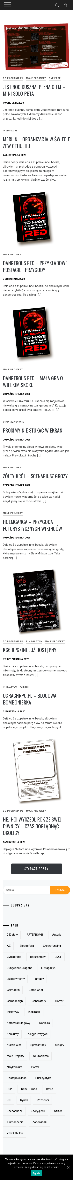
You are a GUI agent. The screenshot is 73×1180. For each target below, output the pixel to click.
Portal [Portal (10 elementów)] (35, 1067)
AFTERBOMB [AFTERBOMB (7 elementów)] (35, 934)
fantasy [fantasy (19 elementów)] (39, 979)
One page (55, 78)
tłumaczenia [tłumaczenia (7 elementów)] (15, 1122)
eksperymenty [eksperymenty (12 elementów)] (16, 979)
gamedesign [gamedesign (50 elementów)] (15, 1001)
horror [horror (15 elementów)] (59, 1001)
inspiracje (10, 130)
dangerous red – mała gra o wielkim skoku (33, 381)
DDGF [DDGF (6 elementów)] (58, 957)
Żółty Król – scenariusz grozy (35, 476)
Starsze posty (36, 868)
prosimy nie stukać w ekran (32, 430)
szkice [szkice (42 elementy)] (58, 1111)
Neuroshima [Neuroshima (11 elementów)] (41, 1056)
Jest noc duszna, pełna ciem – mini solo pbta (34, 90)
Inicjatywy (10, 687)
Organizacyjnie (13, 422)
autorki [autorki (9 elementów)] (56, 934)
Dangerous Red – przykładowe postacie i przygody (35, 266)
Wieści (24, 687)
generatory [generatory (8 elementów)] (39, 1001)
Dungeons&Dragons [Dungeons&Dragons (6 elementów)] (19, 968)
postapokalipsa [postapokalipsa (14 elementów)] (16, 1078)
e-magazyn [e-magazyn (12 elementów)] (48, 968)
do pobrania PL (13, 78)
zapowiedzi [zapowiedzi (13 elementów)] (39, 1122)
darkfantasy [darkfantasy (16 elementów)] (38, 957)
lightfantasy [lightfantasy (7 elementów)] (38, 1045)
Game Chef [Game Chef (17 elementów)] (36, 990)
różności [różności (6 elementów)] (43, 1100)
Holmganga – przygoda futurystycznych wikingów (32, 525)
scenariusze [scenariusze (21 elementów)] (15, 1111)
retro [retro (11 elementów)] (49, 1089)
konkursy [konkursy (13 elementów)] (13, 1034)
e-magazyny (34, 641)
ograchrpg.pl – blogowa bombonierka (29, 699)
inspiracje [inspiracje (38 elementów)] (34, 1012)
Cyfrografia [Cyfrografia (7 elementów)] (14, 957)
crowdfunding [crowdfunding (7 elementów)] (52, 945)
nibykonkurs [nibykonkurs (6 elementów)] (14, 1067)
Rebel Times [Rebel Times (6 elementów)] (29, 1089)
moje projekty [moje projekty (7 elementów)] (15, 1056)
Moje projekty (36, 78)
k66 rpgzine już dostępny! (30, 650)
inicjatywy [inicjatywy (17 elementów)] (13, 1012)
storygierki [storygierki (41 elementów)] (38, 1111)
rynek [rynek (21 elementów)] (24, 1100)
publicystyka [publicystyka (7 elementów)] (43, 1078)
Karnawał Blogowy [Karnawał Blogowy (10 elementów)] (18, 1023)
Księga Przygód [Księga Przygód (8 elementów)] (37, 1034)
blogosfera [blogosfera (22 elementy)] (27, 945)
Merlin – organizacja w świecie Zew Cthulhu (36, 142)
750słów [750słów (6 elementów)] (12, 934)
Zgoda (36, 1173)
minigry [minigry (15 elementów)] (59, 1045)
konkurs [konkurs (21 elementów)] (44, 1023)
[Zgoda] (68, 1167)
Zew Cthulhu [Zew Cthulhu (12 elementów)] (15, 1133)
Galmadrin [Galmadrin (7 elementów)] (13, 990)
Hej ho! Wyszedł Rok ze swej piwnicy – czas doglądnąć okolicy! (32, 826)
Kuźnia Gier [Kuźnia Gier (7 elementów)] (14, 1045)
